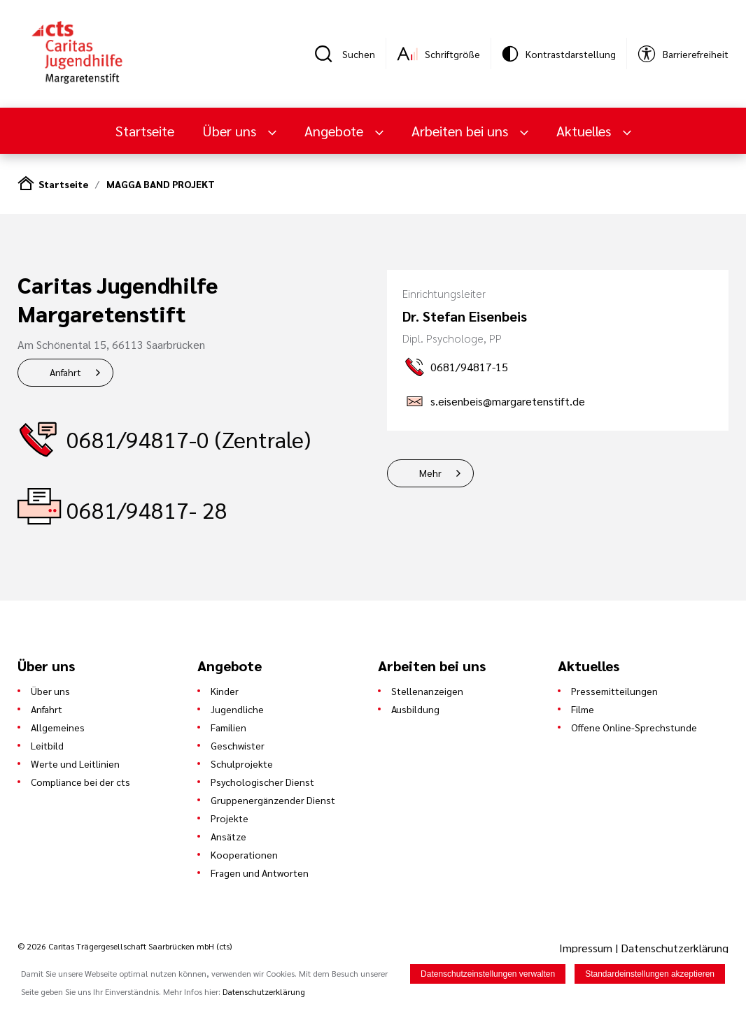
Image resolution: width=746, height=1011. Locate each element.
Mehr (430, 472)
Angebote (335, 131)
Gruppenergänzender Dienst (273, 800)
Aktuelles (585, 131)
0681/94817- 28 (146, 509)
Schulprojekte (242, 763)
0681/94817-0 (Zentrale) (188, 438)
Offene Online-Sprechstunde (634, 727)
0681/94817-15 (469, 366)
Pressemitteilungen (614, 690)
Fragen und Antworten (260, 872)
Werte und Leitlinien (75, 763)
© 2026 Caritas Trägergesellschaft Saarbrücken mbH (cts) (124, 946)
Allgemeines (58, 727)
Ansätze (228, 836)
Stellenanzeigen (427, 690)
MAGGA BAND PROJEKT (160, 184)
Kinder (225, 690)
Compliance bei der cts (80, 781)
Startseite (144, 131)
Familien (228, 727)
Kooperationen (244, 854)
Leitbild (47, 745)
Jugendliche (237, 709)
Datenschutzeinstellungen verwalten (488, 975)
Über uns (231, 131)
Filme (582, 709)
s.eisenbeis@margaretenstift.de (507, 401)
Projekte (229, 818)
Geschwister (238, 745)
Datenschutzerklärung (675, 947)
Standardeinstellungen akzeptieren (650, 975)
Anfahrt (65, 372)
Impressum (587, 947)
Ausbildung (415, 709)
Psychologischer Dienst (262, 781)
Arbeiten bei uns (461, 131)
